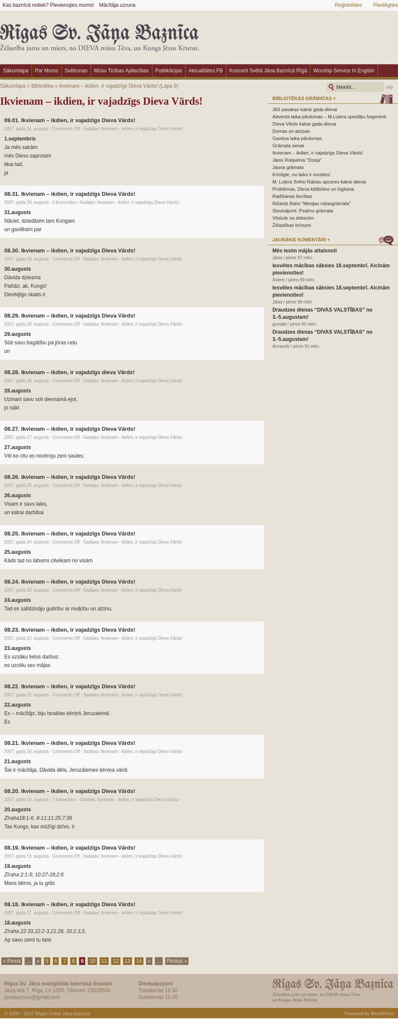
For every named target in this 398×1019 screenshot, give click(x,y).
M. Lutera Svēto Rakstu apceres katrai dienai (319, 181)
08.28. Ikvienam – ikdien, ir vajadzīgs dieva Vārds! (69, 372)
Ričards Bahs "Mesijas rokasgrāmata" (311, 203)
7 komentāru (64, 799)
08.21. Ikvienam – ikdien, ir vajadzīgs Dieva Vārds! (69, 743)
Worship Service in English (343, 71)
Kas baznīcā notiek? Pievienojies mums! (48, 5)
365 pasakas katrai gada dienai (304, 109)
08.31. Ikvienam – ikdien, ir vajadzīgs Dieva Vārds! (69, 194)
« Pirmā (11, 961)
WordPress (382, 1013)
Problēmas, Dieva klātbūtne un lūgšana (313, 189)
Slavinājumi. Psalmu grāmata (302, 210)
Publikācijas (168, 71)
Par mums (46, 71)
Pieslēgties (385, 5)
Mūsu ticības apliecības (121, 71)
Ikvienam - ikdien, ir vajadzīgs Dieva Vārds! (141, 128)
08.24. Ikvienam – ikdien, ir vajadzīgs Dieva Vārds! (69, 581)
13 (127, 961)
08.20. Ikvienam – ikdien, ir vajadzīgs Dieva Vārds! (69, 791)
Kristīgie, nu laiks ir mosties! (301, 174)
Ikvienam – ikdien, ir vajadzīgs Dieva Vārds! (108, 86)
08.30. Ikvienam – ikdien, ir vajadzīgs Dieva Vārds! (69, 250)
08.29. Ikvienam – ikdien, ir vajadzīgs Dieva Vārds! (69, 315)
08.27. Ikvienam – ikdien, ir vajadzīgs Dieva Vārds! (69, 429)
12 (115, 961)
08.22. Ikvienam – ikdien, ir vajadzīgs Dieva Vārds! (69, 686)
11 (104, 961)
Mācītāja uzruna (117, 5)
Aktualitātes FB (206, 71)
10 (92, 961)
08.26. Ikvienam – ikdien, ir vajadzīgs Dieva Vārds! (69, 477)
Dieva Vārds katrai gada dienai (304, 123)
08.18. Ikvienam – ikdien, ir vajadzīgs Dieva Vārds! (69, 904)
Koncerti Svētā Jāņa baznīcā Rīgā (268, 71)
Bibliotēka (42, 86)
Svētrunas (76, 71)
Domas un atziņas (291, 131)
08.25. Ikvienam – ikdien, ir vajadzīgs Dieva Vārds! (69, 533)
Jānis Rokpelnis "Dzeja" (297, 160)
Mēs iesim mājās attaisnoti (304, 251)
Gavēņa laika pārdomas (297, 138)
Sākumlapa (16, 71)
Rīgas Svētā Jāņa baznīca (62, 1013)
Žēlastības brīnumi (291, 225)
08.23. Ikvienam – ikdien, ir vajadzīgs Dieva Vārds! (69, 630)
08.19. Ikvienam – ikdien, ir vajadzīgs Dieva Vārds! (69, 847)
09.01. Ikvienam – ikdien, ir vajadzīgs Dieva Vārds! (69, 120)
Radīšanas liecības (292, 196)
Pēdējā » (177, 961)
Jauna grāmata (288, 167)
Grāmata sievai (288, 145)
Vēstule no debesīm (293, 217)
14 (139, 961)
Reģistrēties (348, 5)
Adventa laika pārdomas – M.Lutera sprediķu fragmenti (329, 116)
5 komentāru (64, 202)
